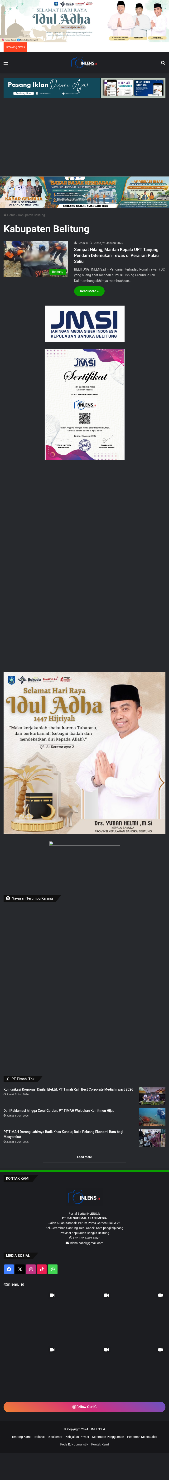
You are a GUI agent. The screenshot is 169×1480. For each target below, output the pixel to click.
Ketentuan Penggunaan (108, 1437)
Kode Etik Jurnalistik (74, 1444)
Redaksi (83, 243)
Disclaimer (55, 1437)
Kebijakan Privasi (77, 1437)
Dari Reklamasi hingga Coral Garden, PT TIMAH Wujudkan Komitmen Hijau (59, 1111)
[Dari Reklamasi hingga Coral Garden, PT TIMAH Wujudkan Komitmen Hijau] (152, 1117)
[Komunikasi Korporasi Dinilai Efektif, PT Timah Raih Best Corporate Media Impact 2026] (152, 1096)
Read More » (89, 291)
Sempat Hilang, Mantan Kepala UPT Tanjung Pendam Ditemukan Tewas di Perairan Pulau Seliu (116, 255)
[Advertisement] (84, 140)
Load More (84, 1157)
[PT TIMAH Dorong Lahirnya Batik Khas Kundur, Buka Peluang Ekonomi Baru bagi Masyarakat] (152, 1138)
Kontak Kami (100, 1444)
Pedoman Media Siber (142, 1437)
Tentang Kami (21, 1437)
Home (9, 215)
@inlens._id (14, 1284)
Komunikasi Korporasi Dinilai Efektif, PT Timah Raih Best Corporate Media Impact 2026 (68, 1089)
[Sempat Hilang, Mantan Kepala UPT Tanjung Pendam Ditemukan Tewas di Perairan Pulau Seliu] (36, 259)
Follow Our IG (84, 1407)
